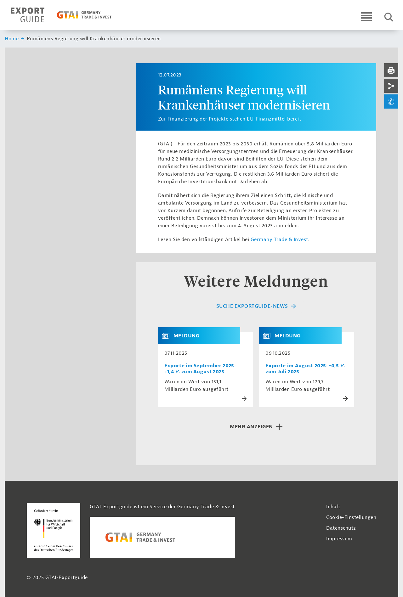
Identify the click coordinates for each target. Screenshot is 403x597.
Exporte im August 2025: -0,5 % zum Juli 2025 (305, 369)
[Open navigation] (366, 16)
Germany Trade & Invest (279, 239)
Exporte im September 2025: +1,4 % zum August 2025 (200, 369)
